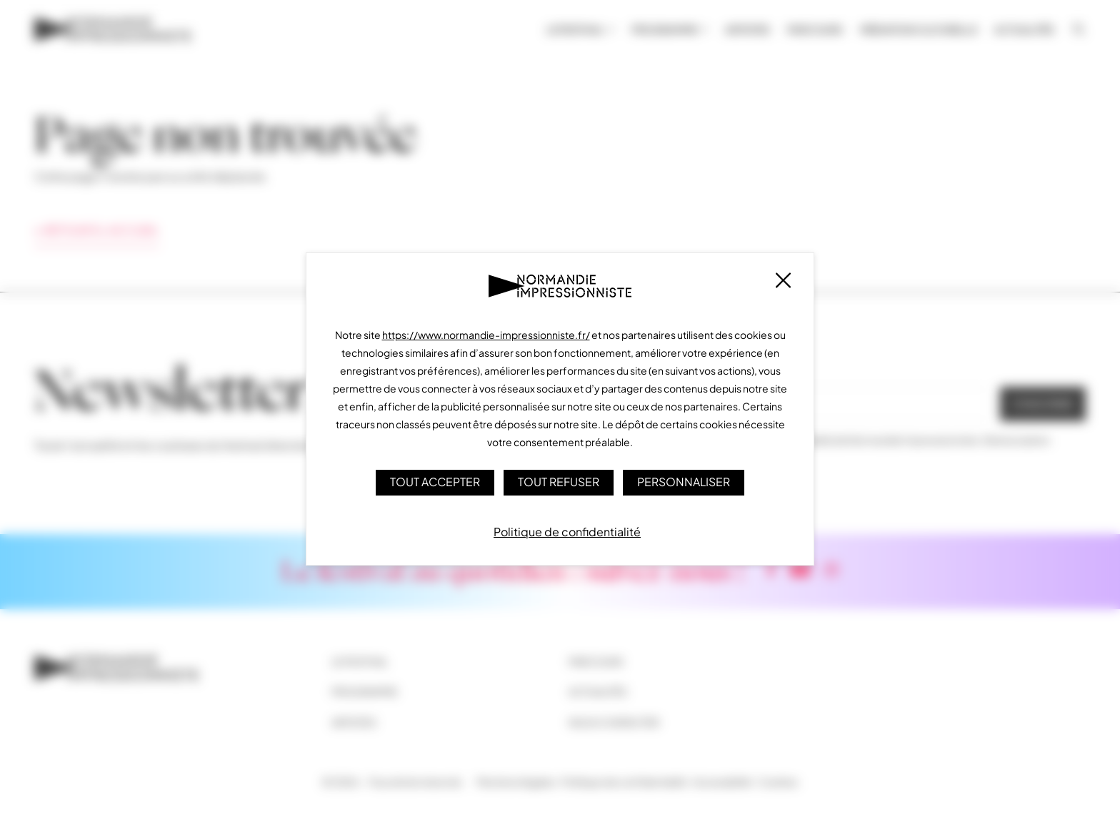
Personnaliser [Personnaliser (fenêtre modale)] (684, 481)
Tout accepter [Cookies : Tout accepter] (435, 481)
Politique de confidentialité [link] (567, 530)
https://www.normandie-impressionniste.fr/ (486, 334)
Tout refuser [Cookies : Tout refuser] (559, 481)
